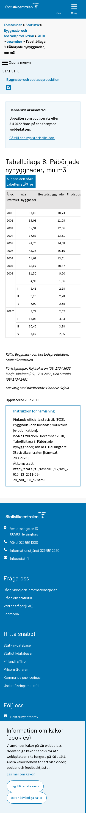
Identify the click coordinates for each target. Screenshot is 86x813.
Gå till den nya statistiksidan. (32, 137)
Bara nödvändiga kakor (26, 798)
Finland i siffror (15, 661)
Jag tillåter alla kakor (25, 786)
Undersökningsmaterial (21, 685)
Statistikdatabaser (18, 653)
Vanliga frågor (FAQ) (18, 606)
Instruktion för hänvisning (34, 411)
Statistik (32, 25)
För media (11, 614)
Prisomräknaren (16, 669)
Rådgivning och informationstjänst (30, 590)
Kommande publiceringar (23, 677)
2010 (41, 36)
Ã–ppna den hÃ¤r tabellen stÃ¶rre (20, 181)
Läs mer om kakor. (21, 774)
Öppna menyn (16, 62)
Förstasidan (13, 25)
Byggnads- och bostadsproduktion (32, 79)
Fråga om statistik (18, 598)
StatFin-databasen (18, 645)
